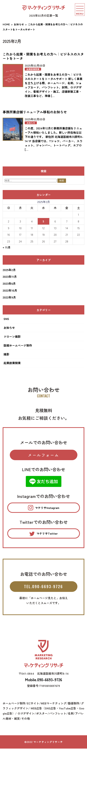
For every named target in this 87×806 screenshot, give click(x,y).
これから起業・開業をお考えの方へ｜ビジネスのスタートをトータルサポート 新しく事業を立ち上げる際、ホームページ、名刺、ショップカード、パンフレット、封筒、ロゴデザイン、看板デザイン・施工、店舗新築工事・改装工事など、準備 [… (53, 85)
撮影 (6, 354)
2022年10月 (10, 290)
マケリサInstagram (43, 507)
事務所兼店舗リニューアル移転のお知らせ (35, 112)
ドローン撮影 (12, 336)
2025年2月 (9, 270)
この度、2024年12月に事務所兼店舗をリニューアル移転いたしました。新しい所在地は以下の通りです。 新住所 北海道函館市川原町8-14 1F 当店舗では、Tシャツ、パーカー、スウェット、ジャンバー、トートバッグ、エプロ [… (54, 139)
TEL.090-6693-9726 (43, 586)
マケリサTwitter (43, 533)
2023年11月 (10, 276)
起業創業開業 (33, 69)
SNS (6, 319)
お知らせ (31, 122)
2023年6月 (9, 283)
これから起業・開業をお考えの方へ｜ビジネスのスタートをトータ (43, 56)
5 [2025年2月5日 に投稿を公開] (43, 221)
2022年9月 (9, 297)
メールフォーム (43, 455)
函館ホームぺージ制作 (18, 345)
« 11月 (6, 247)
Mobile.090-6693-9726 (43, 679)
